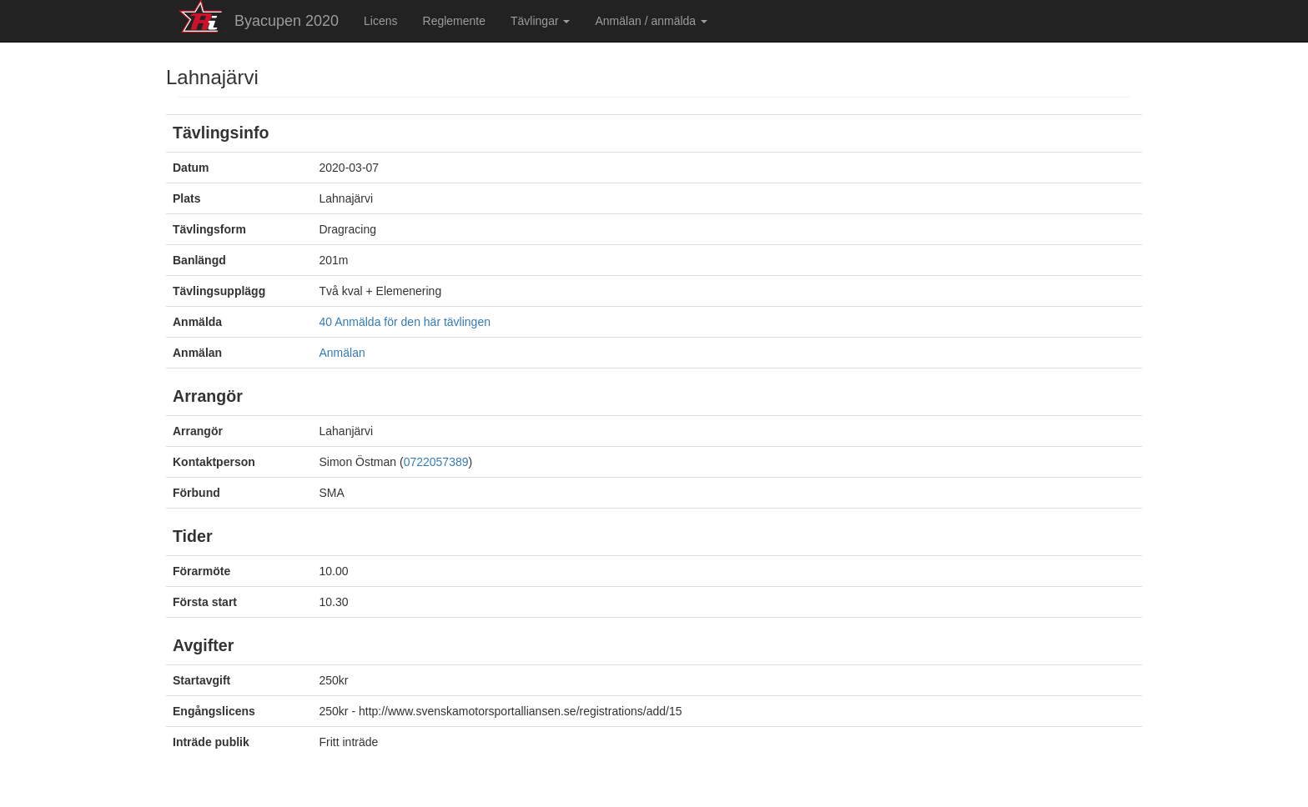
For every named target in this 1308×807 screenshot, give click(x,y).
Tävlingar (540, 21)
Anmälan (342, 352)
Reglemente (454, 21)
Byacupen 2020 (286, 21)
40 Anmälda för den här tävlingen (404, 321)
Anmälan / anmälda (651, 21)
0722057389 (436, 462)
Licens (380, 21)
